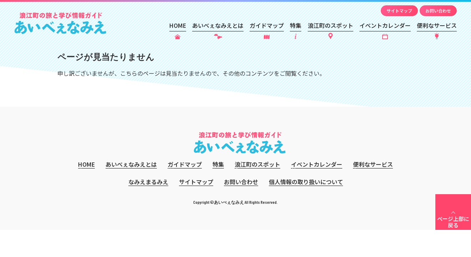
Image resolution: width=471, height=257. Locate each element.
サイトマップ (399, 10)
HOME (177, 25)
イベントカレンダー (385, 25)
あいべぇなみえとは (218, 25)
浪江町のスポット (330, 25)
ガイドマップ (267, 25)
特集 (295, 25)
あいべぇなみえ (60, 23)
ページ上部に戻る (453, 222)
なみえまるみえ (148, 181)
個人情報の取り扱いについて (306, 181)
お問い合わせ (438, 10)
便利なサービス (437, 25)
